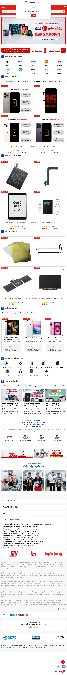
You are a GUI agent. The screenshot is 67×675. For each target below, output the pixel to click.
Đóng (33, 15)
